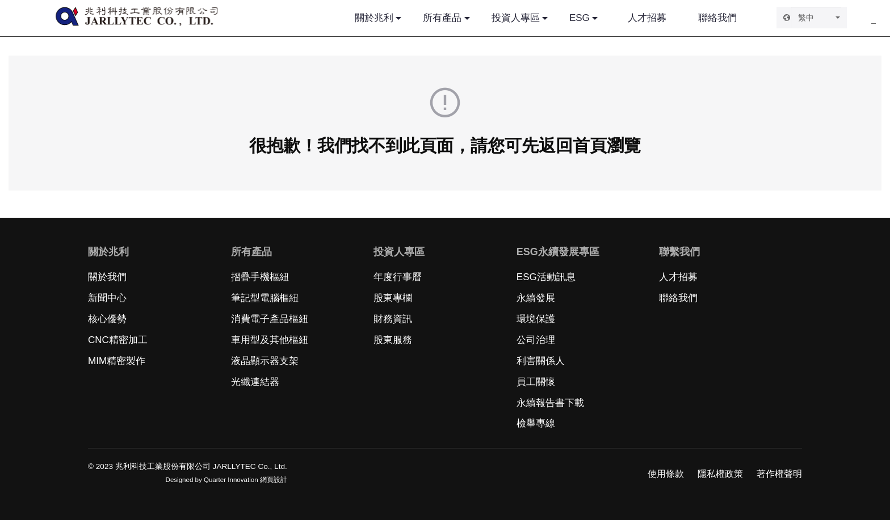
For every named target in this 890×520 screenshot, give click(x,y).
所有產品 (442, 17)
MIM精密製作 (116, 361)
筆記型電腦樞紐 (265, 298)
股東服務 (392, 340)
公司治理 (536, 340)
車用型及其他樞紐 (269, 340)
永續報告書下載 (550, 403)
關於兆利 (374, 17)
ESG (579, 17)
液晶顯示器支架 (265, 361)
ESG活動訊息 (546, 277)
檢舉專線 (536, 423)
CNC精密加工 (118, 340)
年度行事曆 (397, 277)
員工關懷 (536, 382)
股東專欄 (392, 298)
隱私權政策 (720, 474)
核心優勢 (107, 319)
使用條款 (666, 474)
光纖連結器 (255, 382)
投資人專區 (516, 17)
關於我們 (107, 277)
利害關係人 (541, 361)
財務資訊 (392, 319)
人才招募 (647, 17)
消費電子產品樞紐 (269, 319)
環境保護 (536, 319)
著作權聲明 (779, 474)
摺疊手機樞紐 (260, 277)
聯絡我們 (717, 17)
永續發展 (536, 298)
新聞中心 (107, 298)
